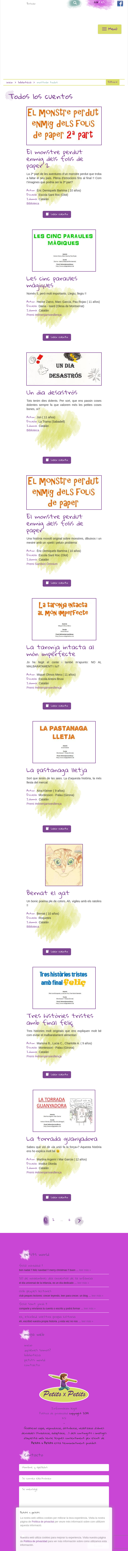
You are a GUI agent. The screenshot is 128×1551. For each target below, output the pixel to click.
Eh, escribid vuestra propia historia (47, 1317)
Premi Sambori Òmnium (42, 564)
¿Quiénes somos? (37, 1351)
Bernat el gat (48, 893)
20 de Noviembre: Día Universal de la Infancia (56, 1279)
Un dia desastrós (52, 393)
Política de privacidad (53, 1413)
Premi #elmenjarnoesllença (44, 314)
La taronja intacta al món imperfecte (60, 651)
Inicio (9, 82)
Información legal (64, 1408)
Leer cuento (57, 214)
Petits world (34, 1360)
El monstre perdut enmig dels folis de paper (55, 524)
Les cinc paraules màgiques (52, 282)
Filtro (112, 82)
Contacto (32, 1365)
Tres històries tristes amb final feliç (60, 1020)
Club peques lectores (35, 1291)
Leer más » (84, 1270)
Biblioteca (24, 82)
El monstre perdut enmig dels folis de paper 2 (55, 159)
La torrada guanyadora (62, 1139)
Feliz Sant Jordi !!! (33, 1304)
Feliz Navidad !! (31, 1266)
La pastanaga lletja (57, 770)
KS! (64, 1418)
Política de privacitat (43, 1521)
